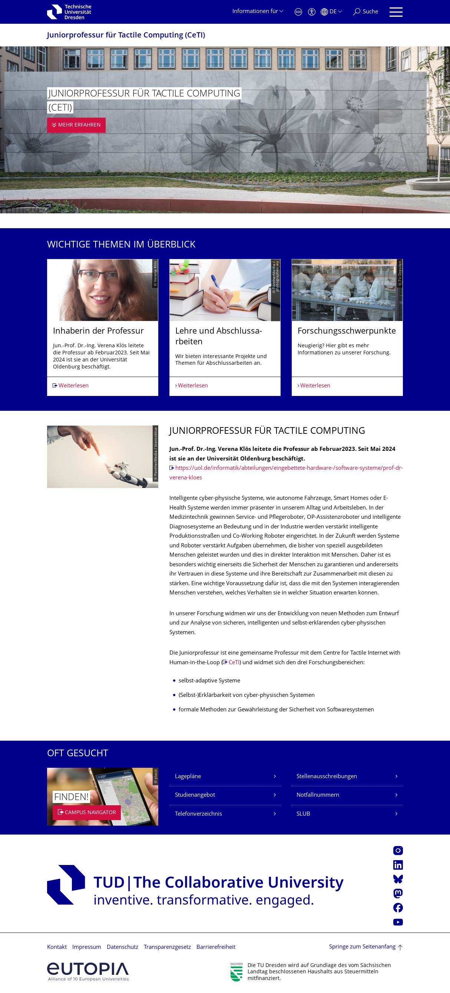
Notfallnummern (318, 795)
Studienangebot (195, 795)
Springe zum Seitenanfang (362, 947)
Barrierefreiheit (215, 947)
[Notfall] (298, 12)
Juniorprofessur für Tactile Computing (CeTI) (126, 35)
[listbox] (225, 327)
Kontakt (57, 947)
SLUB (303, 814)
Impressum (86, 947)
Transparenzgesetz (167, 947)
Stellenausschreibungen (327, 777)
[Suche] (365, 12)
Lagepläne (188, 777)
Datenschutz (122, 947)
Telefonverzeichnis (198, 814)
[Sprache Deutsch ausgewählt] (331, 12)
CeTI (234, 663)
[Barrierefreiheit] (312, 12)
